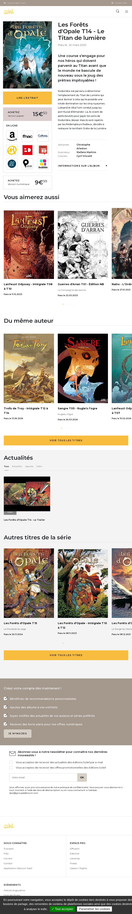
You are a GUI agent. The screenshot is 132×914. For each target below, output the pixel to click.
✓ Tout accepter (62, 909)
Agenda (29, 466)
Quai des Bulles (12, 895)
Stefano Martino (86, 152)
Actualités (17, 466)
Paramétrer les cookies (94, 909)
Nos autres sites (16, 3)
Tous (6, 466)
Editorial (74, 853)
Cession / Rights (78, 868)
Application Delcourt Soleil (18, 868)
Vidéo (39, 466)
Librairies (75, 858)
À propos (8, 848)
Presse (73, 863)
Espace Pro (121, 3)
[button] (63, 304)
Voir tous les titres (66, 440)
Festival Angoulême (14, 890)
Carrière (8, 858)
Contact (8, 863)
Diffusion (75, 848)
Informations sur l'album (82, 165)
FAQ (6, 853)
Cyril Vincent (84, 156)
